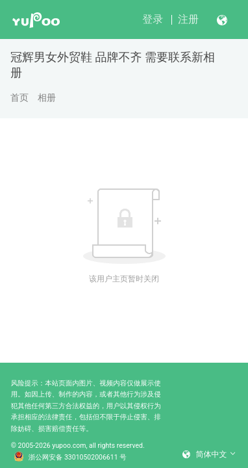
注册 (188, 19)
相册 (47, 97)
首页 (19, 97)
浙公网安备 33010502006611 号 (70, 458)
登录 (152, 19)
